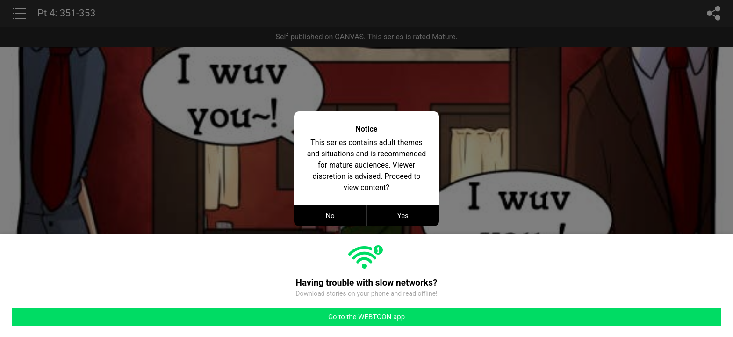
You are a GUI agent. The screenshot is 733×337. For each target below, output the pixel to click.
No (330, 216)
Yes (403, 216)
